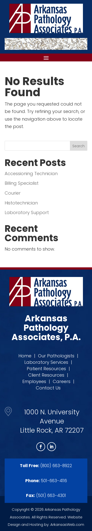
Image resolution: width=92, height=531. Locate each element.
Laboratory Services (46, 362)
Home (24, 356)
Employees (34, 381)
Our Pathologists (56, 356)
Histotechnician (21, 203)
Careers (61, 381)
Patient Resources (46, 369)
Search (78, 146)
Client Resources (46, 375)
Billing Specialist (22, 183)
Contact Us (48, 388)
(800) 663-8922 (56, 466)
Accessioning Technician (31, 173)
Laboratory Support (27, 212)
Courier (13, 193)
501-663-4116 (54, 481)
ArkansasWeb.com (67, 524)
